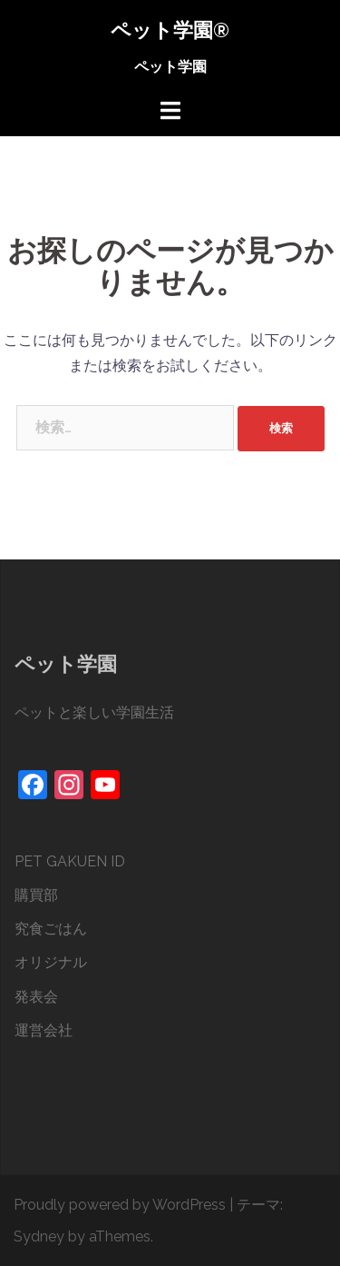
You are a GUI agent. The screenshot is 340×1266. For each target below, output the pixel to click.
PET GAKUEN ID (70, 861)
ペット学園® (170, 30)
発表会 (36, 996)
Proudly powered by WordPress (120, 1204)
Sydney (39, 1236)
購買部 (36, 895)
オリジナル (51, 962)
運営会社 (44, 1030)
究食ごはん (51, 928)
